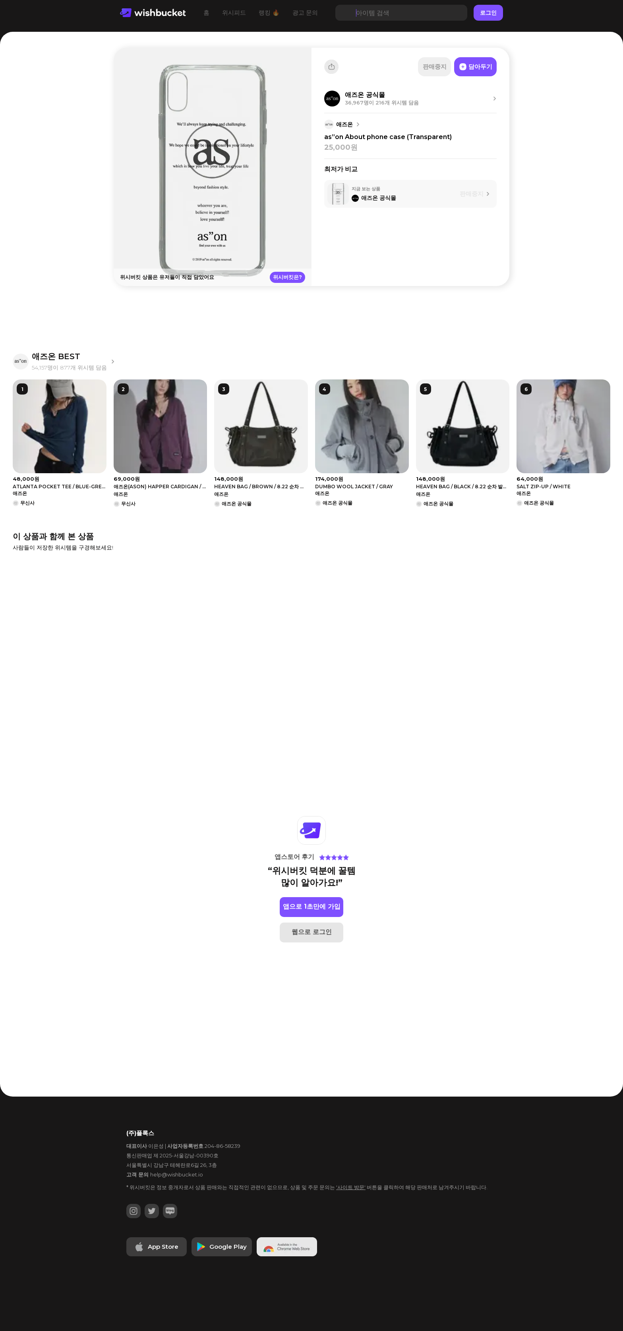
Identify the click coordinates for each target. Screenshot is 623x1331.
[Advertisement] (61, 171)
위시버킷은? (287, 277)
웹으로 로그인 (312, 932)
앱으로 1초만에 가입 (312, 906)
